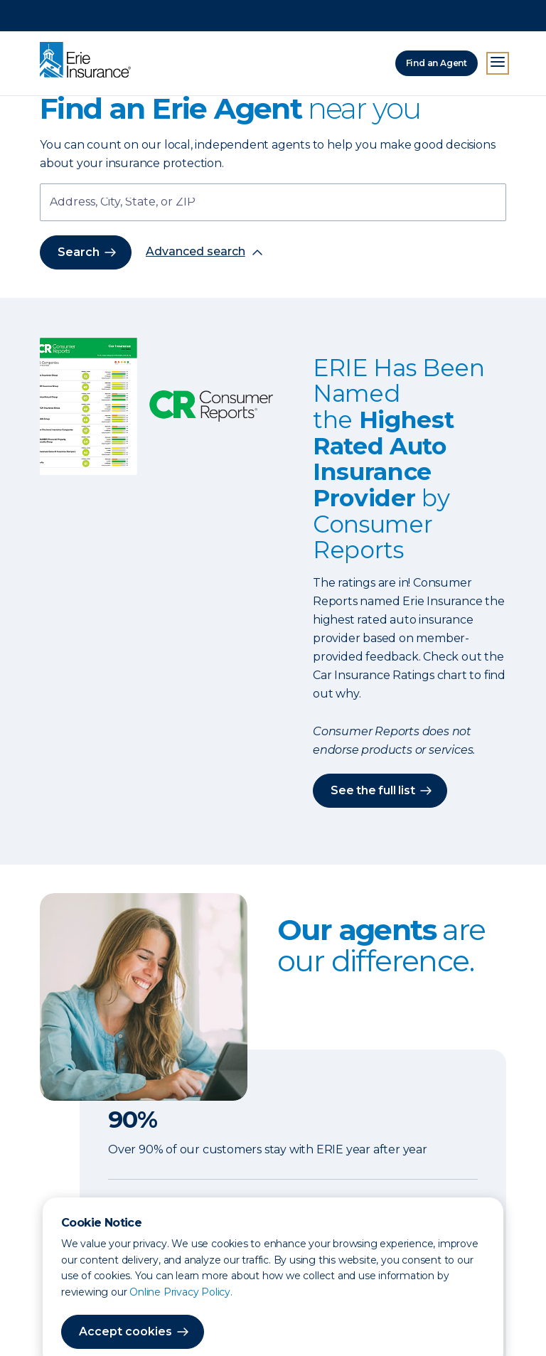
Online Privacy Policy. (180, 1260)
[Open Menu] (497, 32)
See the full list (373, 790)
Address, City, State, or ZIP (123, 203)
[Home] (89, 30)
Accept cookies (125, 1300)
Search (79, 252)
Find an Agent (436, 31)
